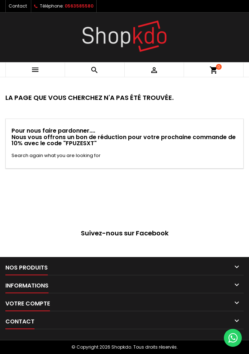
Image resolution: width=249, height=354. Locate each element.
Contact (18, 6)
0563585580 (79, 6)
